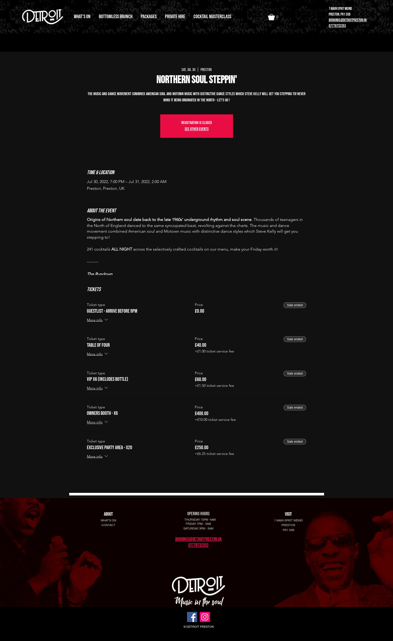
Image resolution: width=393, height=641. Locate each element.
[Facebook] (192, 617)
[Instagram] (205, 617)
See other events (197, 129)
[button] (274, 17)
